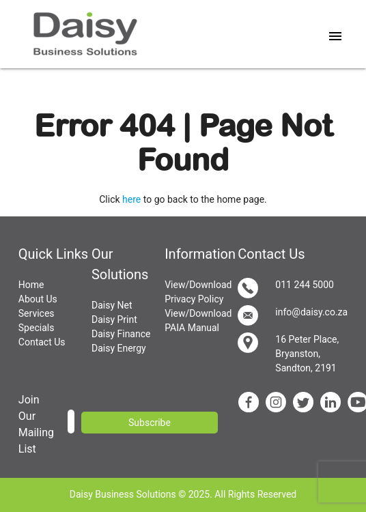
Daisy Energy (119, 348)
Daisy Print (114, 319)
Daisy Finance (121, 333)
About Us (37, 299)
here (131, 199)
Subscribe (149, 422)
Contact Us (42, 342)
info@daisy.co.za (293, 315)
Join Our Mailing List (36, 424)
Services (36, 313)
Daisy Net (112, 305)
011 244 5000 (286, 288)
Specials (36, 327)
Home (31, 284)
